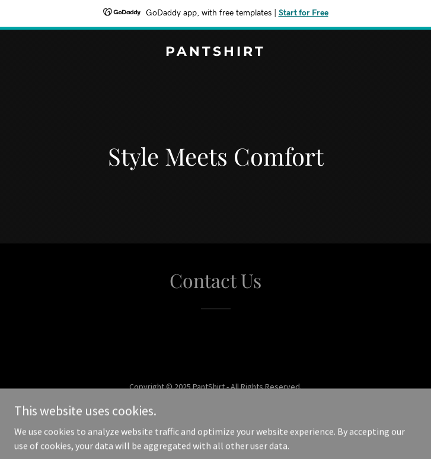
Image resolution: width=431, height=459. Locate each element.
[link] (215, 52)
